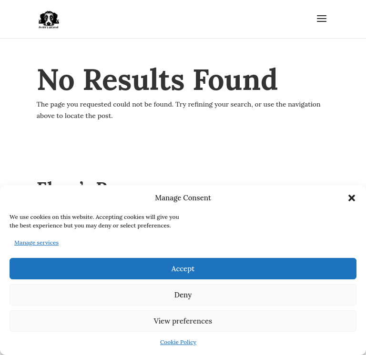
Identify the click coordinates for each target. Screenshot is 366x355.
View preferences (183, 320)
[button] (351, 198)
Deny (183, 294)
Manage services (36, 242)
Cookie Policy (178, 341)
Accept (183, 268)
